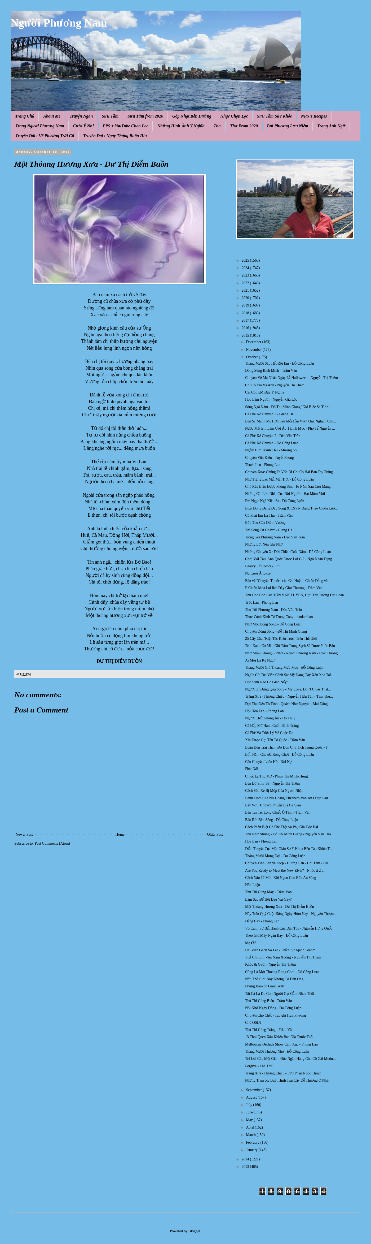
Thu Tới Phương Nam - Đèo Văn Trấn (273, 610)
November (254, 350)
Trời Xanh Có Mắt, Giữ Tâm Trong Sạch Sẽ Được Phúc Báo (290, 646)
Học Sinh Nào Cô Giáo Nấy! (266, 682)
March (251, 1135)
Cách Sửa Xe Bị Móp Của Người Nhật (274, 791)
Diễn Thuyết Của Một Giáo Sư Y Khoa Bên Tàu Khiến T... (288, 849)
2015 (246, 336)
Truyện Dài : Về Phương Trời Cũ (44, 135)
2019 (246, 305)
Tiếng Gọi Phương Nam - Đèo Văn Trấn (275, 537)
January (252, 1150)
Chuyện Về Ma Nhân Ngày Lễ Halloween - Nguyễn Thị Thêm (291, 378)
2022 (246, 283)
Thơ (217, 126)
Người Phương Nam (59, 23)
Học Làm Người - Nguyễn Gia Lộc (271, 399)
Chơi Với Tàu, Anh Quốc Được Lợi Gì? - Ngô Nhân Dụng (288, 559)
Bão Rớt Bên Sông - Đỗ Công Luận (271, 820)
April (250, 1127)
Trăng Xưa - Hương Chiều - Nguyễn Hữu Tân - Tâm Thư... (289, 696)
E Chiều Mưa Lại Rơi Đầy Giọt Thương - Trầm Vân (284, 588)
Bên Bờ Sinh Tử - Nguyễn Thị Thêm (272, 783)
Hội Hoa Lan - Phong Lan (264, 711)
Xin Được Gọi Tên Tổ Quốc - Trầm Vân (275, 740)
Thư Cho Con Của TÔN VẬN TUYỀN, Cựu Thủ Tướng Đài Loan (294, 595)
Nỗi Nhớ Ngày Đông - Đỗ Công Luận (273, 1008)
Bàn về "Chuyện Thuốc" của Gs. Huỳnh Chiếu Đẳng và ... (288, 581)
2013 (246, 1167)
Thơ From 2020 (244, 126)
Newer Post (24, 834)
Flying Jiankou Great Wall (264, 986)
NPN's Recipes (314, 116)
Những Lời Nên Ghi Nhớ (264, 544)
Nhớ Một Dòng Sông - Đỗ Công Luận (273, 624)
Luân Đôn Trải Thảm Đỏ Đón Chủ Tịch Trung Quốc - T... (287, 747)
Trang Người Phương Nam (39, 126)
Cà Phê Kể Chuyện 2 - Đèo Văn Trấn (272, 436)
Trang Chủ (24, 116)
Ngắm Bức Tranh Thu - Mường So (271, 450)
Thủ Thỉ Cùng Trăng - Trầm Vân (269, 1030)
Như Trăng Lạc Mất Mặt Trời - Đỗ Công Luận (279, 479)
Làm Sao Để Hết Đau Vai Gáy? (268, 899)
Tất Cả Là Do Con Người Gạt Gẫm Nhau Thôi (279, 994)
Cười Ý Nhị (83, 126)
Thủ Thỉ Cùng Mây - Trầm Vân (268, 892)
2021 (246, 290)
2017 (246, 320)
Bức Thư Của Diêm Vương (265, 523)
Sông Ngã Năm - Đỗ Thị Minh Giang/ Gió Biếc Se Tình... (288, 407)
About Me (51, 116)
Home (120, 834)
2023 (246, 275)
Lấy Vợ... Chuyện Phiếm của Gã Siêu (273, 805)
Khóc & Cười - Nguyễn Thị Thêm (270, 964)
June (250, 1112)
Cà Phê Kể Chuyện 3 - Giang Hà (269, 414)
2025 (246, 260)
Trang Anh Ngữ (331, 126)
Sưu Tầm (110, 116)
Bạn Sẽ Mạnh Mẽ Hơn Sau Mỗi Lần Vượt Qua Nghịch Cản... (290, 421)
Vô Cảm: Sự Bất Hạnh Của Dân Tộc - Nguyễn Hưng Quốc (288, 928)
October (252, 357)
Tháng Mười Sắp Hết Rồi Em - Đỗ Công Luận (279, 363)
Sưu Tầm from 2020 (145, 116)
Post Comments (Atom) (52, 843)
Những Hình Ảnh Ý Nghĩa (180, 126)
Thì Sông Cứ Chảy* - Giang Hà (268, 530)
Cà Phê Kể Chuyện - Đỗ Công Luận (272, 443)
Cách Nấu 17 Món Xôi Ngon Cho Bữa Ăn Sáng (280, 878)
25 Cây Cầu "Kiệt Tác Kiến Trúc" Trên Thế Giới (281, 639)
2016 (246, 328)
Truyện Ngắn (81, 116)
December (254, 342)
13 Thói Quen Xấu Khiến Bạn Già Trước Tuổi (279, 1037)
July (249, 1105)
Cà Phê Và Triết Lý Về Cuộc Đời (269, 733)
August (252, 1097)
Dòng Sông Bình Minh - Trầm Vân (271, 371)
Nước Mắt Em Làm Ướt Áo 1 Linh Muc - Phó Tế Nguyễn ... (290, 428)
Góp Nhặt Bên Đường (191, 116)
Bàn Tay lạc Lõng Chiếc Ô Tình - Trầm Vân (277, 812)
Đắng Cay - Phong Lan (262, 921)
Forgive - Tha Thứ (258, 1066)
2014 (246, 1159)
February (253, 1142)
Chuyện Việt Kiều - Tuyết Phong (269, 458)
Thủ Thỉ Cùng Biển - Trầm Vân (268, 1001)
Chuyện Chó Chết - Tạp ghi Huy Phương (275, 1015)
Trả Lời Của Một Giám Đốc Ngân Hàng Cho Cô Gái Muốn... (290, 1059)
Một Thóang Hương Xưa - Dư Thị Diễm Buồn (279, 907)
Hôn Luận (252, 885)
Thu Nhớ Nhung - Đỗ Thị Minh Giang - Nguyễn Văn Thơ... (289, 834)
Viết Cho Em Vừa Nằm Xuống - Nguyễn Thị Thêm (283, 957)
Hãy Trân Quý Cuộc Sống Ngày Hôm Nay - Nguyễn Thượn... (291, 914)
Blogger (194, 1231)
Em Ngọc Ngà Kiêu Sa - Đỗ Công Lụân (274, 501)
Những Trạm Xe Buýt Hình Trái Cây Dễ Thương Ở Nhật (287, 1080)
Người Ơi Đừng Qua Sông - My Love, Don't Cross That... (288, 689)
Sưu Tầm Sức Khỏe (274, 116)
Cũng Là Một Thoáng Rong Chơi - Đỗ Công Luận (282, 972)
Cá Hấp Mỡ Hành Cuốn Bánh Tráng (272, 726)
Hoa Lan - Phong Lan (261, 841)
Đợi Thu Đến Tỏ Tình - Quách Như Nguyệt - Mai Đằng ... (288, 704)
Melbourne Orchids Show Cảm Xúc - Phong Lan (281, 1044)
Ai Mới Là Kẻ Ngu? (260, 660)
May (250, 1120)
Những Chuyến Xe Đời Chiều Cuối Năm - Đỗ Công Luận (288, 552)
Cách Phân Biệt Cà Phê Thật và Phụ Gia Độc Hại (281, 827)
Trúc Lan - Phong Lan (261, 602)
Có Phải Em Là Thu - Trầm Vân (269, 515)
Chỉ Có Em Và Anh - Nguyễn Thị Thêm (274, 385)
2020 (246, 298)
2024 (246, 268)
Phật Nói (251, 769)
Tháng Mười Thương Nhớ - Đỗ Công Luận (277, 1051)
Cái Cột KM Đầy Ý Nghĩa (264, 392)
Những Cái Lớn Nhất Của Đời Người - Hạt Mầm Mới (285, 494)
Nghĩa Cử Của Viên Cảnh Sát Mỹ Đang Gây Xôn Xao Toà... (289, 675)
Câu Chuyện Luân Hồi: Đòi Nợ (268, 762)
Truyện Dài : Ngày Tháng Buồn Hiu (115, 135)
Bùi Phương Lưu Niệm (287, 126)
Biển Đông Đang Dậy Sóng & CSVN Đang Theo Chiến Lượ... (291, 508)
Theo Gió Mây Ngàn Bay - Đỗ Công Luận (276, 936)
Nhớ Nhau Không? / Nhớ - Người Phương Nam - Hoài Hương (291, 653)
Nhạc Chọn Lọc (234, 116)
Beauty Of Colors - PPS (263, 566)
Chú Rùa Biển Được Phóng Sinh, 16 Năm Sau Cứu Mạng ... (289, 487)
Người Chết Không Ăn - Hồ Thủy (270, 718)
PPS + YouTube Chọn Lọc (125, 126)
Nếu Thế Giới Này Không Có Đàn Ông (274, 979)
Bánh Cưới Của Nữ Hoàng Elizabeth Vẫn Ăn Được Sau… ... (290, 798)
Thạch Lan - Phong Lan (262, 465)
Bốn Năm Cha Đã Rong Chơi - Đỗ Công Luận (279, 755)
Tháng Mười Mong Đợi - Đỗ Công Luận (275, 856)
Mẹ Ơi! (250, 943)
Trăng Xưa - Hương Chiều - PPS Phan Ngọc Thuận (283, 1073)
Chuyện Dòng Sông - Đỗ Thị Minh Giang (276, 631)
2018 (246, 313)
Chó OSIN (253, 1023)
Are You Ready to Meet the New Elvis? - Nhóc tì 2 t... (285, 870)
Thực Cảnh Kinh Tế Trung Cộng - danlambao (279, 617)
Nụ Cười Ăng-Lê (258, 573)
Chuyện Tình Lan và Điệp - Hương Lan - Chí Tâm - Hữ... (288, 863)
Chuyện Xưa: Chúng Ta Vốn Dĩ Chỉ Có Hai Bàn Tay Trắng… (291, 472)
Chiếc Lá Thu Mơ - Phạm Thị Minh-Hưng (276, 776)
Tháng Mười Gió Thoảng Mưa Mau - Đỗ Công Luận (284, 667)
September (254, 1090)
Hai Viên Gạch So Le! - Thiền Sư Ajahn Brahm (280, 950)
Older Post (215, 834)
